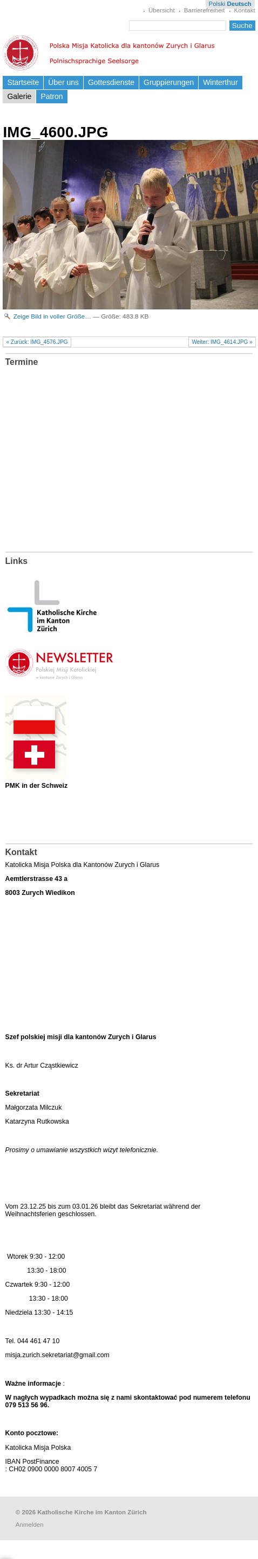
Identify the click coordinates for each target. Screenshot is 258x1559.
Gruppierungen (169, 82)
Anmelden (30, 1524)
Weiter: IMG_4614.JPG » (222, 342)
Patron (51, 96)
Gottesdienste (111, 82)
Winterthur (220, 82)
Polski (217, 4)
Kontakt (244, 10)
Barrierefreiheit (204, 10)
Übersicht (161, 10)
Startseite (23, 82)
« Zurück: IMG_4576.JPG (36, 342)
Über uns (63, 82)
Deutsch (239, 4)
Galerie (19, 96)
